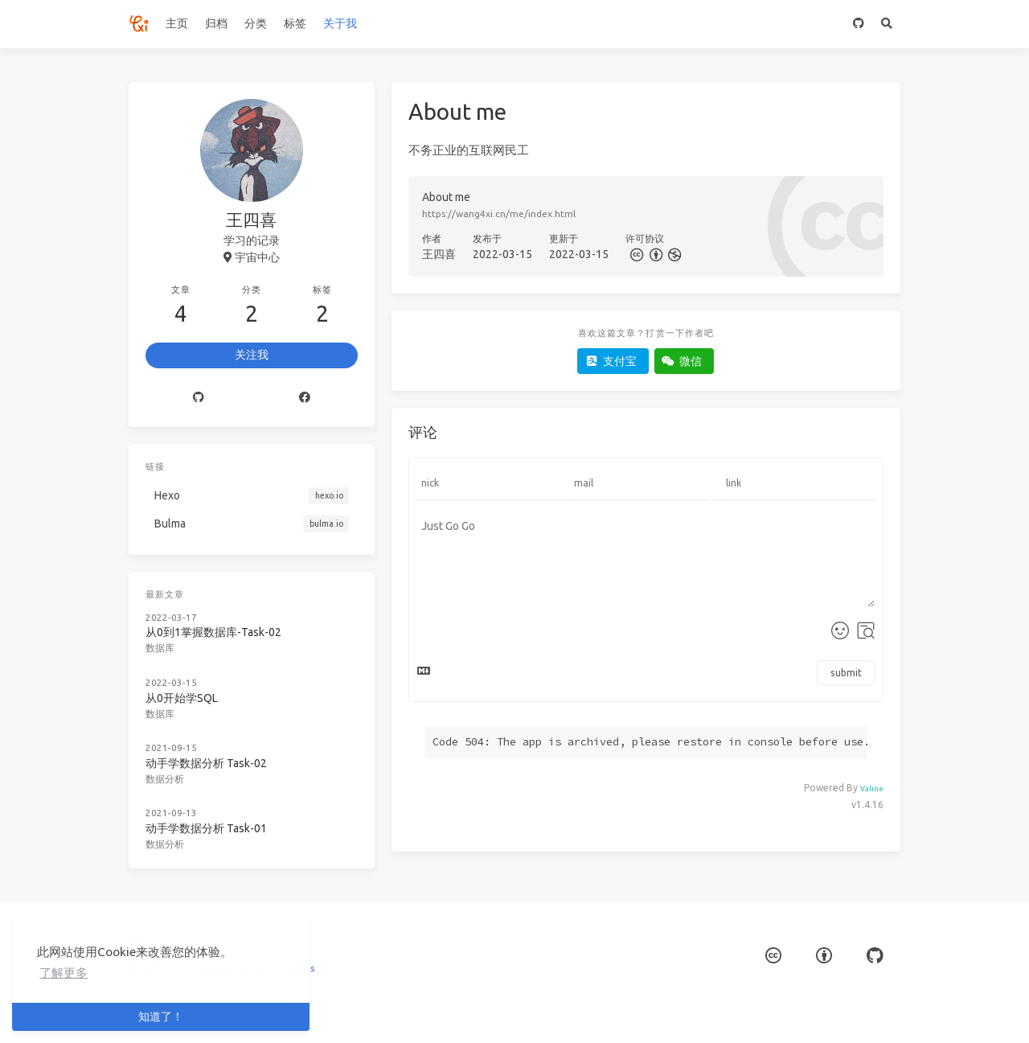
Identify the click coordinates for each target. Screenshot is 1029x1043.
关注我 (252, 354)
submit (846, 672)
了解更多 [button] (63, 972)
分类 (255, 23)
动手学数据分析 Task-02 (206, 763)
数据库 (160, 648)
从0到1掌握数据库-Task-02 (213, 632)
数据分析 (165, 779)
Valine (871, 789)
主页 (177, 23)
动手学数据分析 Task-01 (206, 828)
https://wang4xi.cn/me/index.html (499, 213)
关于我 (340, 23)
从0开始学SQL (182, 698)
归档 (216, 23)
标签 (295, 23)
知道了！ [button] (160, 1016)
